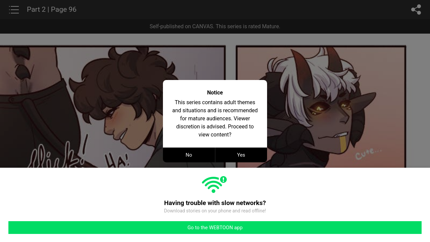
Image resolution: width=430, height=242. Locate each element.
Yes (241, 155)
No (189, 155)
